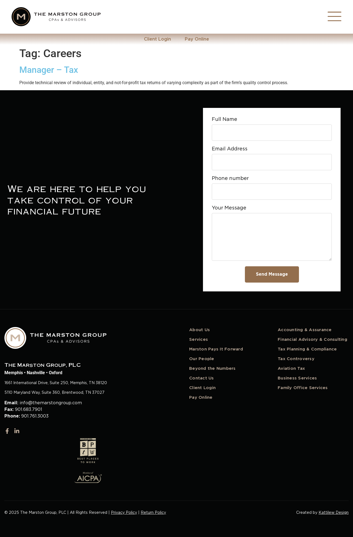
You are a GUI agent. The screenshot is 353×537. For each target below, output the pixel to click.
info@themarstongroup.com (51, 402)
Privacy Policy (124, 512)
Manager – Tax (48, 70)
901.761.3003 (35, 416)
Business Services (297, 378)
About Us (199, 329)
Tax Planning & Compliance (307, 349)
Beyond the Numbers (212, 368)
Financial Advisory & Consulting (312, 339)
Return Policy (153, 512)
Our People (201, 358)
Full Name (224, 119)
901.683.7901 (28, 409)
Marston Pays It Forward (216, 349)
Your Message (229, 208)
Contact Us (201, 378)
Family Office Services (303, 387)
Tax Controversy (296, 358)
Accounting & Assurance (305, 329)
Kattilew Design (334, 512)
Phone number (230, 178)
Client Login (157, 39)
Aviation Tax (291, 368)
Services (198, 339)
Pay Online (197, 39)
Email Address (229, 148)
